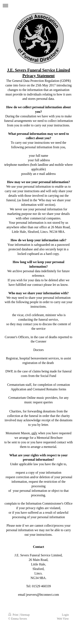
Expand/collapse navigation (38, 5)
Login (65, 614)
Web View (63, 618)
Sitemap (25, 614)
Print (13, 614)
